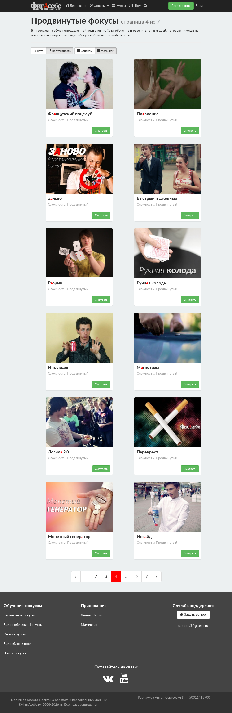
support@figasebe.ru (193, 626)
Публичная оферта (23, 700)
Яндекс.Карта (91, 615)
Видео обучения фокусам (23, 625)
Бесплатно (76, 6)
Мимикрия (89, 625)
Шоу (135, 6)
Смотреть (101, 130)
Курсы (119, 6)
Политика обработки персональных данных (73, 700)
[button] (146, 6)
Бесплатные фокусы (19, 615)
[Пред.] (76, 576)
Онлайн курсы (15, 634)
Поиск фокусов (15, 653)
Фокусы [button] (99, 6)
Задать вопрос (193, 614)
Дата (38, 50)
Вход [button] (199, 6)
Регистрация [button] (181, 6)
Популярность (59, 50)
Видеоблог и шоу (17, 644)
